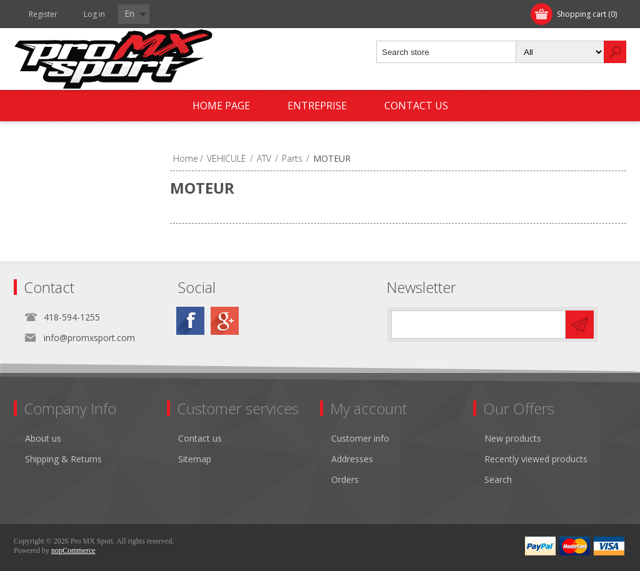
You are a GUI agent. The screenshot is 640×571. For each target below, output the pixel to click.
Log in (94, 14)
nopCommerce (73, 550)
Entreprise (317, 105)
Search (498, 479)
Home (185, 158)
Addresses (352, 459)
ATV (264, 158)
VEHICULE (226, 158)
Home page (221, 105)
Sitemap (194, 459)
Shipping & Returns (63, 459)
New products (512, 438)
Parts (292, 158)
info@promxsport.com (89, 338)
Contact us (416, 105)
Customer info (360, 438)
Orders (345, 479)
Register (43, 14)
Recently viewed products (536, 459)
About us (43, 438)
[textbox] (446, 52)
